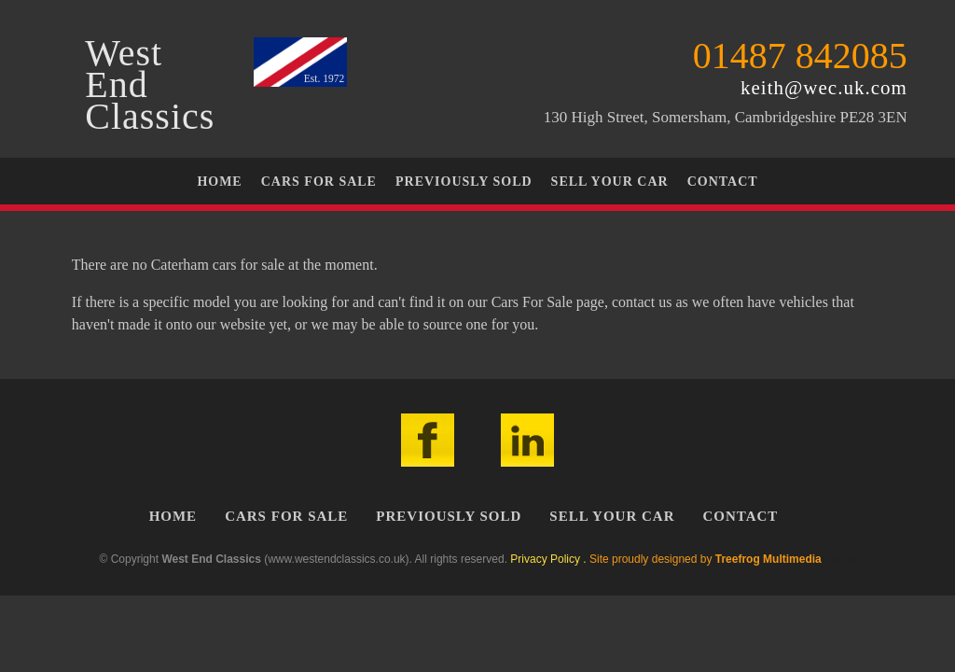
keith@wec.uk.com (823, 88)
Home (219, 182)
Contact (722, 182)
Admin (839, 559)
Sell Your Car (610, 182)
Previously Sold (464, 182)
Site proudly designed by (705, 559)
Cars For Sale (319, 182)
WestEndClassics (150, 85)
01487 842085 (800, 56)
